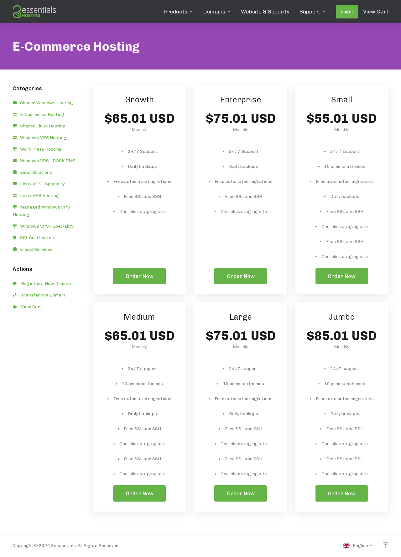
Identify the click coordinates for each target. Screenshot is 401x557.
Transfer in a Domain (39, 295)
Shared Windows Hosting (43, 103)
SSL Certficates (33, 237)
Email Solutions (32, 172)
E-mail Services (33, 249)
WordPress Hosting (37, 149)
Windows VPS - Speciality (43, 226)
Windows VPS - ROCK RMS (44, 160)
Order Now (140, 276)
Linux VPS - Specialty (39, 184)
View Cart (27, 306)
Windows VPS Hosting (39, 137)
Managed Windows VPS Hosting (41, 210)
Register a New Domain (42, 283)
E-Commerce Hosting (38, 114)
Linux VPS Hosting (36, 195)
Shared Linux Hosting (39, 126)
